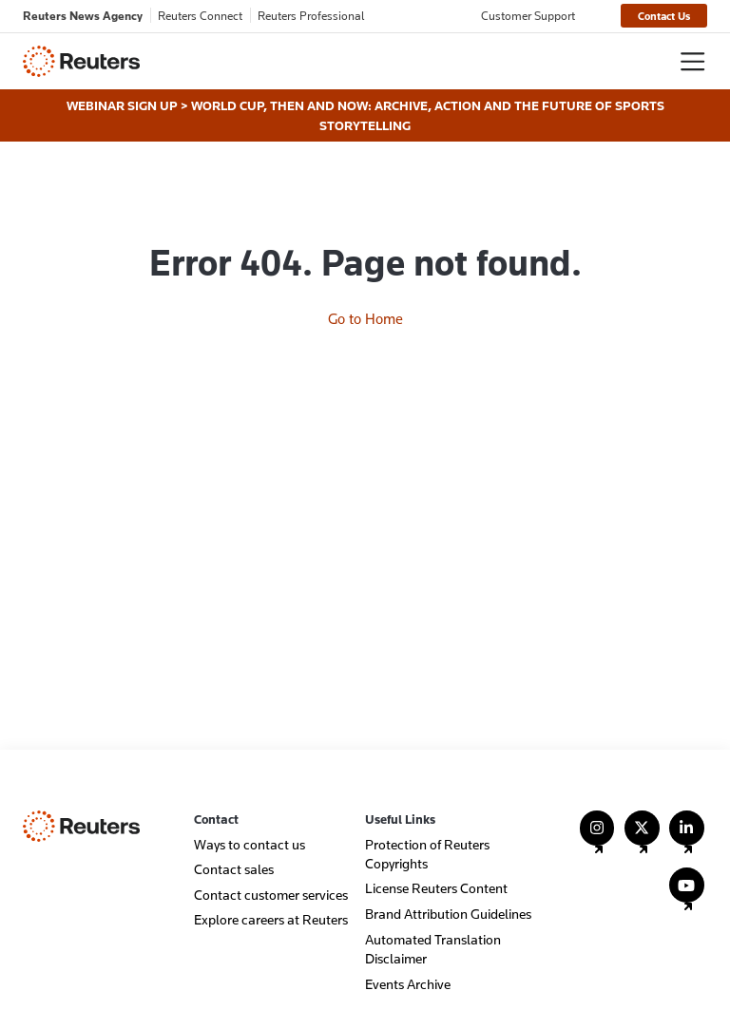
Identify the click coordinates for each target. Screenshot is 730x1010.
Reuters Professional (311, 15)
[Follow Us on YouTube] (686, 893)
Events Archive (408, 984)
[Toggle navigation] (692, 61)
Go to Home (365, 318)
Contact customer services (271, 895)
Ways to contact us (249, 844)
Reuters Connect (200, 15)
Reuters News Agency (83, 15)
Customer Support (528, 15)
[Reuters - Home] (81, 62)
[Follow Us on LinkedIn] (686, 836)
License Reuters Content (436, 888)
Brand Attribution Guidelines (448, 914)
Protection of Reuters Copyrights (427, 853)
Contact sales (234, 869)
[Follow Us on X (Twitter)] (642, 836)
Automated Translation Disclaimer (433, 948)
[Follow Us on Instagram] (597, 836)
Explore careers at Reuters (271, 919)
